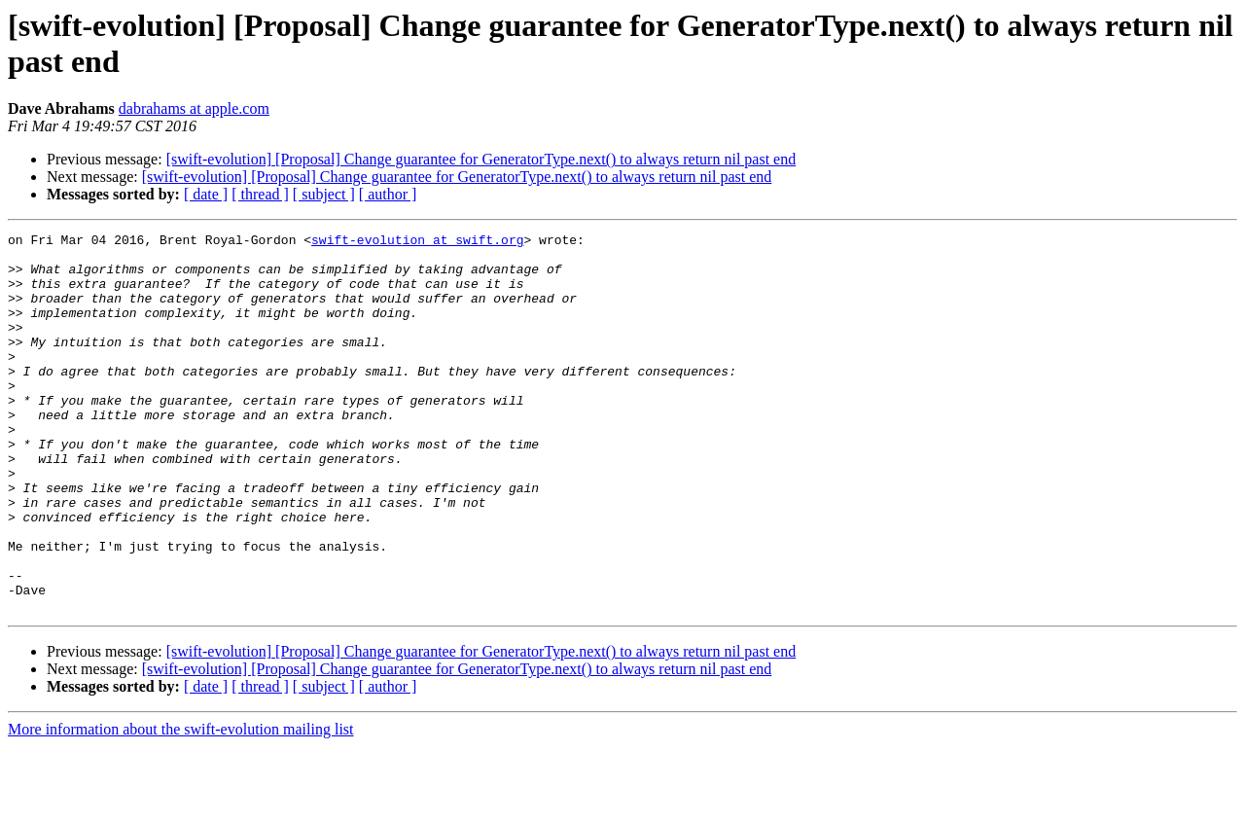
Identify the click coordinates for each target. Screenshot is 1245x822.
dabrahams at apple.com (194, 108)
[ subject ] (324, 194)
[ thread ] (260, 194)
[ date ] (206, 194)
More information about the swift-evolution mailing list (181, 805)
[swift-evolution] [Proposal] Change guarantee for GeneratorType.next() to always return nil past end (481, 159)
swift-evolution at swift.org (417, 242)
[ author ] (388, 194)
